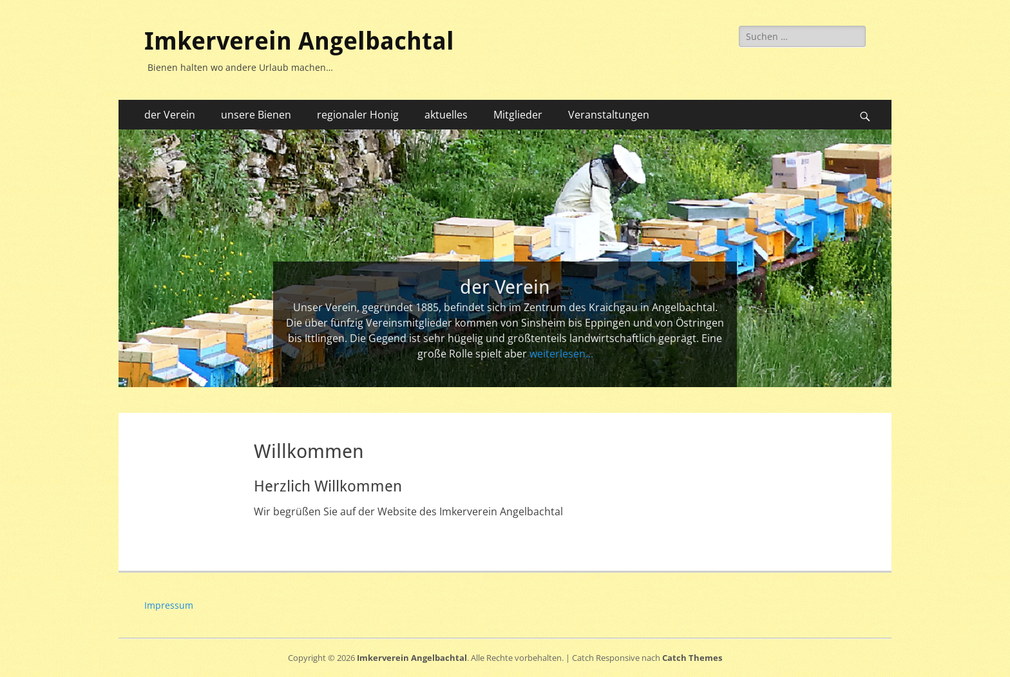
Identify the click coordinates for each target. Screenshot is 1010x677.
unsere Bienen (256, 115)
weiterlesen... (561, 354)
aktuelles (446, 115)
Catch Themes (692, 657)
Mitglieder (517, 115)
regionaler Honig (358, 115)
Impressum (168, 605)
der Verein (169, 115)
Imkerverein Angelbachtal (299, 41)
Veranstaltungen (608, 115)
